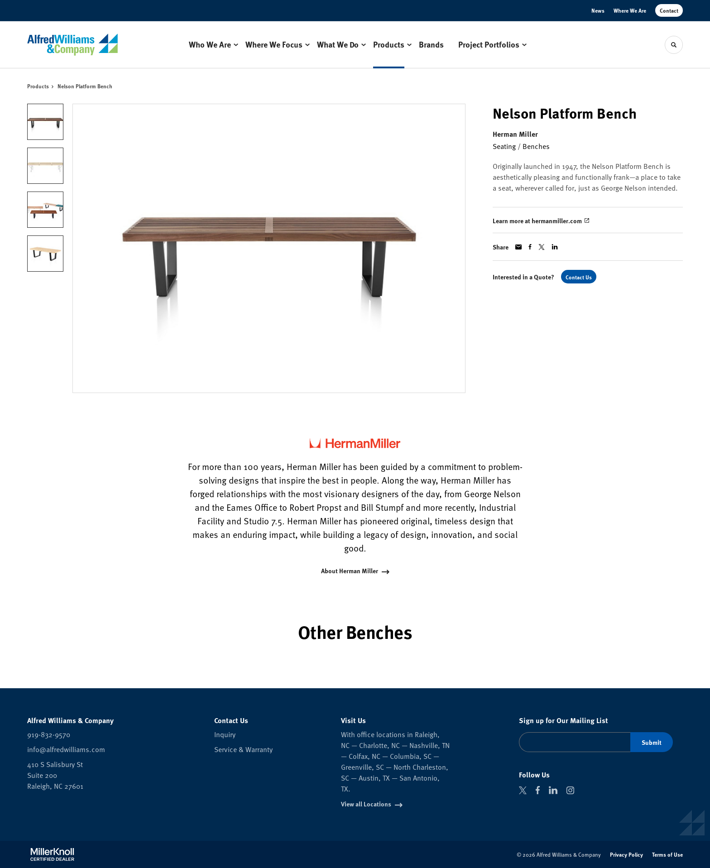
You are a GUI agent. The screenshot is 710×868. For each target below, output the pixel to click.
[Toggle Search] (674, 45)
